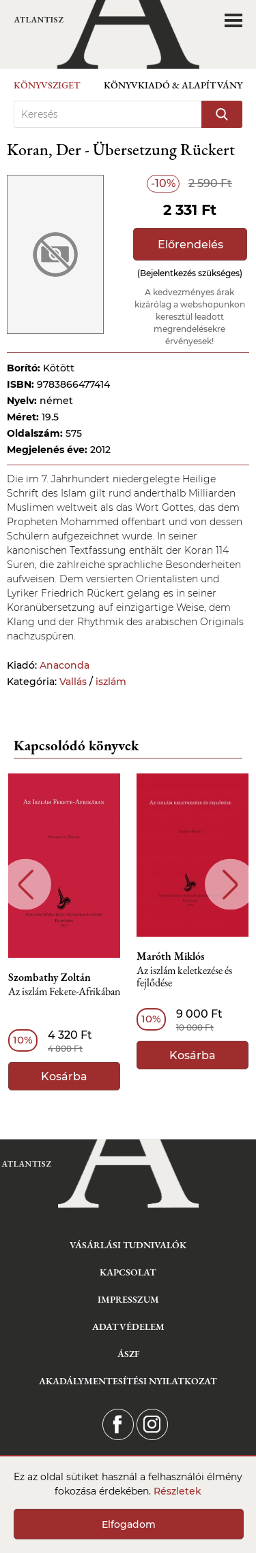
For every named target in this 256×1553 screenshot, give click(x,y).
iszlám (111, 681)
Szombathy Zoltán (49, 977)
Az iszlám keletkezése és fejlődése (184, 977)
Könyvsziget (47, 85)
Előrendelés (190, 244)
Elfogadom (129, 1524)
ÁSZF (128, 1354)
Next (230, 884)
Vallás (73, 681)
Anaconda (64, 665)
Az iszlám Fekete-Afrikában (64, 992)
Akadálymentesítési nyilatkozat (128, 1381)
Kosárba (64, 1076)
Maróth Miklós (171, 956)
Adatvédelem (128, 1326)
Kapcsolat (128, 1272)
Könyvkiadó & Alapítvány (173, 85)
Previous (25, 884)
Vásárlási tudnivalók (128, 1245)
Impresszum (128, 1299)
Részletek (177, 1491)
